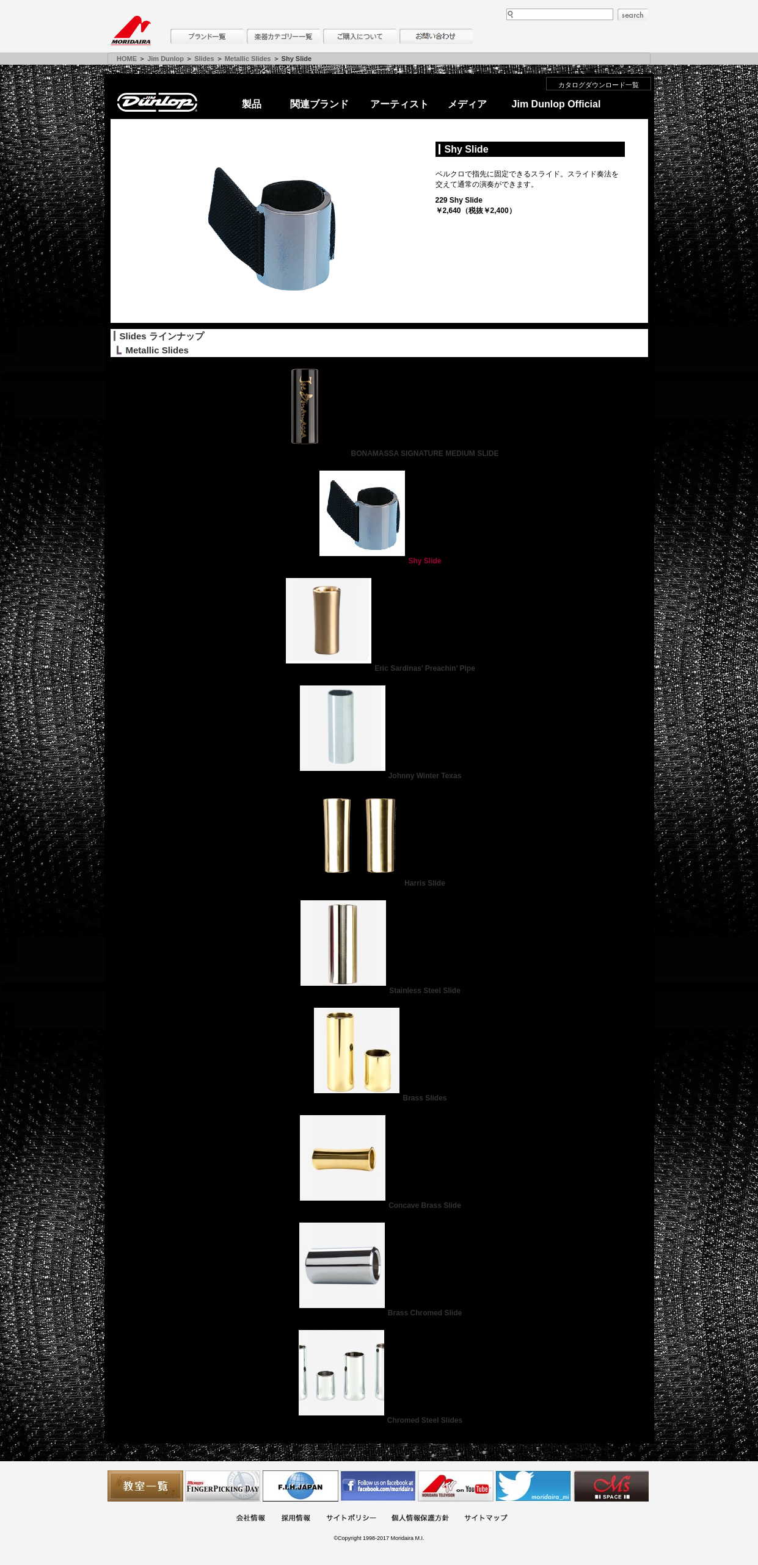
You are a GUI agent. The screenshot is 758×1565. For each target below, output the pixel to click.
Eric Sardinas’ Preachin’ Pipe (379, 668)
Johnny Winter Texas (379, 776)
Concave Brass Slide (379, 1205)
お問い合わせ (436, 36)
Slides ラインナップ (162, 336)
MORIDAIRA (131, 30)
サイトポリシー (351, 1519)
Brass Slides (378, 1098)
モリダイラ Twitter (533, 1486)
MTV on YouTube (456, 1486)
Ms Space (611, 1486)
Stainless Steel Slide (379, 990)
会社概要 (250, 1519)
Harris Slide (379, 883)
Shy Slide (378, 561)
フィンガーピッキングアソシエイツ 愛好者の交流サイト (223, 1486)
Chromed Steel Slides (379, 1420)
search (633, 15)
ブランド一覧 (207, 36)
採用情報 (295, 1519)
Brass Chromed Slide (379, 1313)
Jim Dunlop (165, 58)
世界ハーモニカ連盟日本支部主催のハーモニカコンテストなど (300, 1486)
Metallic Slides (248, 58)
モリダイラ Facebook (378, 1486)
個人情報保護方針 (420, 1519)
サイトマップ (485, 1519)
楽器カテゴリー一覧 (283, 36)
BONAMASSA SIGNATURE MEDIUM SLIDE (378, 453)
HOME (127, 58)
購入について (359, 36)
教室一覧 (145, 1486)
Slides (204, 58)
